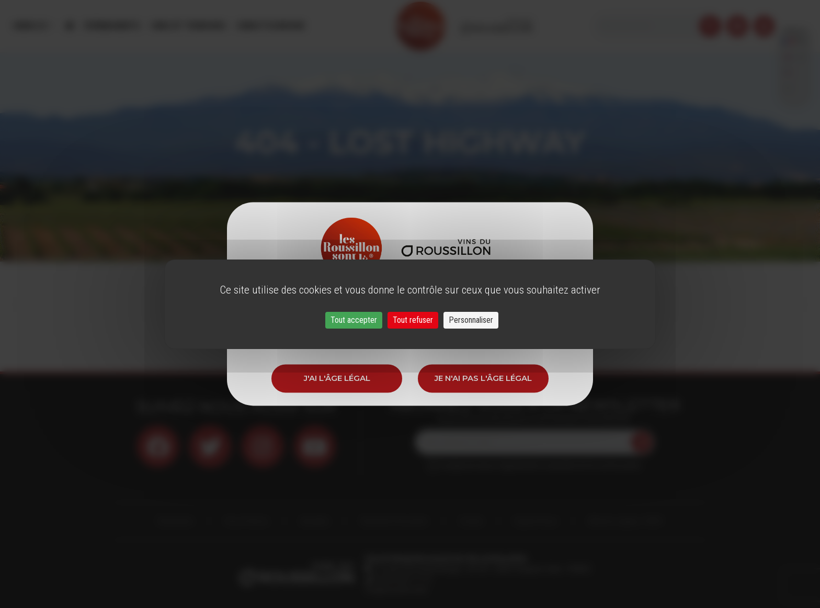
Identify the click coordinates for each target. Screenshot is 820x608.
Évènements (112, 26)
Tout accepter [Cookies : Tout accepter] (354, 320)
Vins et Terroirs (188, 26)
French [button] (794, 26)
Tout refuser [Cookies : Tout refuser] (413, 320)
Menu (30, 26)
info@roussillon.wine (396, 590)
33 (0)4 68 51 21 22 (401, 579)
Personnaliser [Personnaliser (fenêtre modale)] (471, 320)
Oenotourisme (270, 26)
